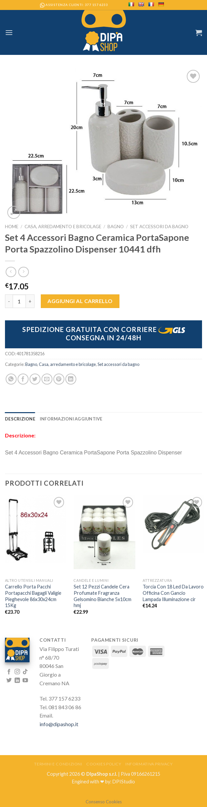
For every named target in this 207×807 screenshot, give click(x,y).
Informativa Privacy (149, 763)
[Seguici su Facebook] (9, 672)
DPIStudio (123, 781)
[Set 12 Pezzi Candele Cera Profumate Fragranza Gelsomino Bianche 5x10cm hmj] (104, 532)
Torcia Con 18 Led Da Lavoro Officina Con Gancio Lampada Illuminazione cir (173, 593)
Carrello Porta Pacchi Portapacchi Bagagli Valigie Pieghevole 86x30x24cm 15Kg (33, 596)
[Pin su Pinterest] (58, 379)
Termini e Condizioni (58, 763)
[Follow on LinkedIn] (17, 681)
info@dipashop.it (58, 724)
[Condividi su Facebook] (23, 379)
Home (11, 226)
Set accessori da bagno (159, 226)
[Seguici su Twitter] (9, 681)
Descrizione (20, 418)
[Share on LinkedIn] (70, 379)
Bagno (115, 226)
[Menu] (9, 32)
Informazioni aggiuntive (71, 418)
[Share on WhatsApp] (11, 379)
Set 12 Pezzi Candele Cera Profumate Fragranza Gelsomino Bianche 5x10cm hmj (102, 596)
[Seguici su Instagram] (17, 672)
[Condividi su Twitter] (35, 379)
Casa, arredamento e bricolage (63, 226)
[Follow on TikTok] (25, 672)
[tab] (20, 418)
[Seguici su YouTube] (25, 681)
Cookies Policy (103, 763)
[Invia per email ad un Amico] (46, 379)
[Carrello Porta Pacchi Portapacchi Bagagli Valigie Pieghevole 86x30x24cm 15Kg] (35, 528)
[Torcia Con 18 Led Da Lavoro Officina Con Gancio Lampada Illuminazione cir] (173, 524)
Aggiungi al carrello (80, 301)
